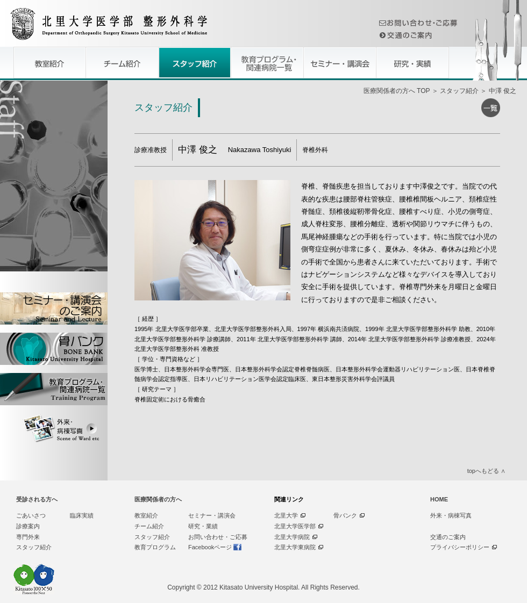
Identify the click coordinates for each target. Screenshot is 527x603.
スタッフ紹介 (459, 91)
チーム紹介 (149, 526)
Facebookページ (210, 547)
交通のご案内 (448, 537)
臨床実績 (82, 515)
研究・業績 (203, 526)
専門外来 (28, 537)
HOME (439, 499)
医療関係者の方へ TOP (397, 91)
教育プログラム (155, 547)
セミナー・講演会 (212, 515)
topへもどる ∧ (486, 471)
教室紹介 (146, 515)
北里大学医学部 (295, 526)
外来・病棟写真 (451, 515)
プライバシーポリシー (459, 547)
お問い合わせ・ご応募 (217, 537)
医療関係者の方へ (158, 499)
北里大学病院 (292, 537)
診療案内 (28, 526)
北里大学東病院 (295, 547)
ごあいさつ (31, 515)
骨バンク (345, 515)
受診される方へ (37, 499)
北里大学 (286, 515)
